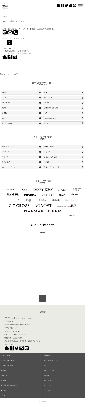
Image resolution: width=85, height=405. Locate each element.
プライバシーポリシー (7, 395)
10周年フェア (48, 375)
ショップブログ (48, 380)
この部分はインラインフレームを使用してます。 (42, 256)
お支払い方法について (7, 360)
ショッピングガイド (50, 370)
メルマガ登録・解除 (7, 365)
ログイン (3, 390)
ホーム (5, 16)
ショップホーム (5, 355)
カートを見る (48, 390)
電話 (45, 365)
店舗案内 (3, 370)
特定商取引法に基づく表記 (9, 385)
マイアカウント (48, 385)
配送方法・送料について (51, 360)
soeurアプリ (4, 375)
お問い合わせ (48, 355)
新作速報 (3, 380)
